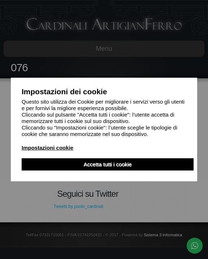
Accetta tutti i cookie (108, 164)
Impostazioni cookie (47, 148)
